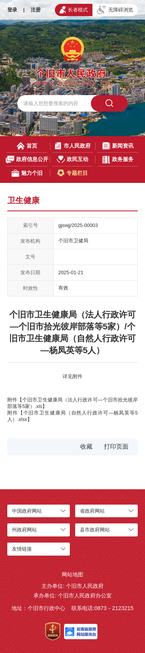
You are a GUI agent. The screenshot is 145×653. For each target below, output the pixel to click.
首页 (27, 146)
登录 (12, 10)
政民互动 (73, 159)
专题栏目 (72, 173)
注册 (36, 10)
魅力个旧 (27, 173)
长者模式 (73, 9)
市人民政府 (72, 146)
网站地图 (72, 574)
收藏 (86, 446)
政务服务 (117, 159)
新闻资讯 (117, 146)
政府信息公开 (27, 159)
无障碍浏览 (115, 10)
